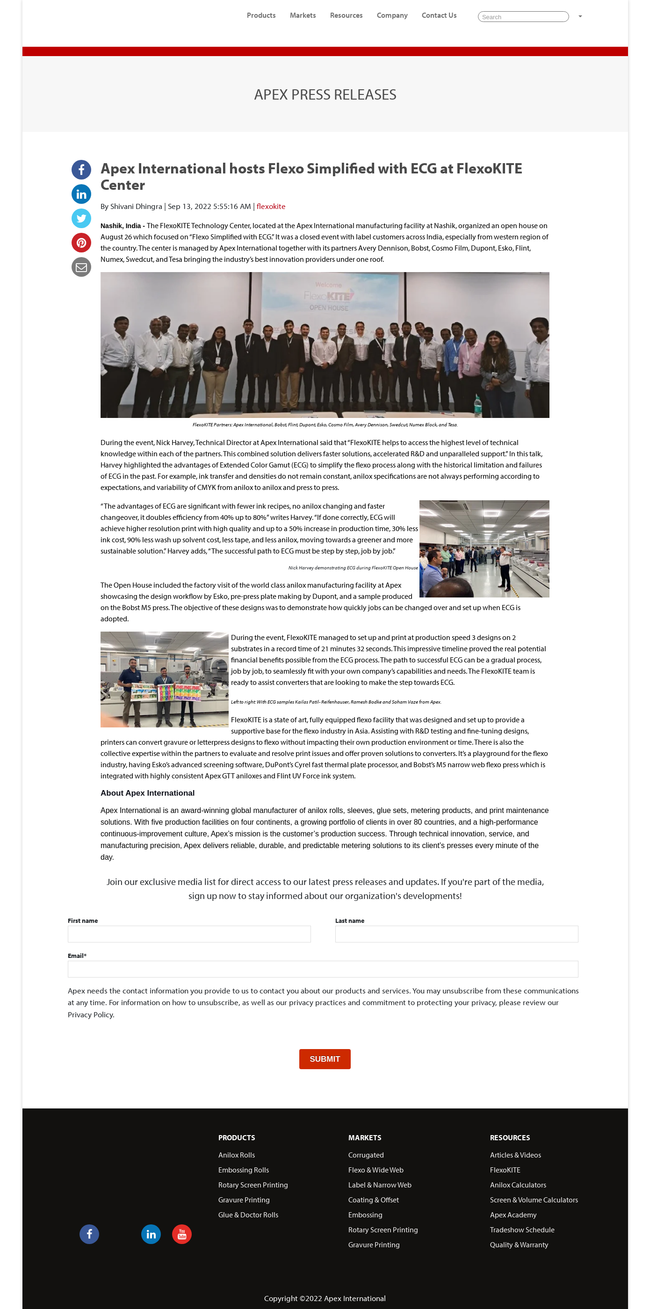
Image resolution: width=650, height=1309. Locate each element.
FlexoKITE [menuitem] (505, 1167)
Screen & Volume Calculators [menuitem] (534, 1197)
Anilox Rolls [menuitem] (236, 1153)
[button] (579, 22)
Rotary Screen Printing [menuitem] (253, 1182)
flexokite (271, 206)
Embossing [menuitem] (365, 1212)
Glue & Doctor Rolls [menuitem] (248, 1212)
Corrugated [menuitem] (366, 1153)
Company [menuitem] (392, 21)
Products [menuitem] (261, 21)
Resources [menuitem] (346, 21)
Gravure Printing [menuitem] (244, 1197)
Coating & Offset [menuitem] (373, 1197)
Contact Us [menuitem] (439, 21)
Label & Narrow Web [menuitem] (380, 1182)
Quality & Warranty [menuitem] (519, 1242)
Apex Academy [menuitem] (513, 1212)
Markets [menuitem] (303, 21)
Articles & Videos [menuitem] (515, 1153)
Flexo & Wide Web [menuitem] (376, 1167)
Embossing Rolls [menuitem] (243, 1167)
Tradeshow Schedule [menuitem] (522, 1227)
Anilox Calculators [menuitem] (518, 1182)
